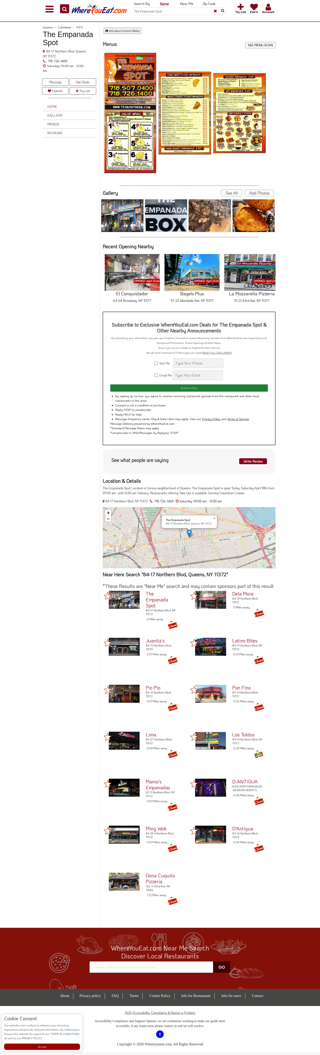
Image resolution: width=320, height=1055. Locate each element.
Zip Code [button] (209, 3)
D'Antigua (242, 831)
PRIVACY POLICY (31, 1038)
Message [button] (55, 82)
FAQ (115, 998)
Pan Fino (241, 690)
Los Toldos (243, 737)
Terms (134, 998)
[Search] (177, 11)
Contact (257, 998)
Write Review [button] (251, 463)
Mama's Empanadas (158, 787)
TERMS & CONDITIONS (64, 1034)
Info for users (231, 998)
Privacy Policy (211, 421)
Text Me (163, 363)
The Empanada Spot (157, 602)
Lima (151, 737)
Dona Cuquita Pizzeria (160, 881)
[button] (64, 8)
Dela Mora (242, 596)
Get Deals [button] (83, 82)
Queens (49, 27)
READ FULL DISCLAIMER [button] (217, 352)
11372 (79, 27)
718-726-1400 (57, 61)
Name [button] (164, 3)
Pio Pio (153, 690)
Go (222, 969)
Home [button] (52, 106)
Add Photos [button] (259, 193)
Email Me (163, 375)
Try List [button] (83, 91)
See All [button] (231, 193)
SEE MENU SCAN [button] (260, 45)
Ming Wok (156, 831)
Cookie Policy (159, 998)
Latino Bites (245, 643)
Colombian (66, 27)
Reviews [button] (54, 133)
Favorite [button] (55, 91)
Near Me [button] (186, 3)
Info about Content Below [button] (122, 31)
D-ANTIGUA (245, 784)
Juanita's (155, 643)
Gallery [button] (55, 115)
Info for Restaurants (196, 998)
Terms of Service (238, 421)
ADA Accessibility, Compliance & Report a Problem (160, 1015)
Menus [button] (53, 124)
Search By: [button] (142, 3)
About (64, 998)
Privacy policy (90, 998)
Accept (42, 1047)
